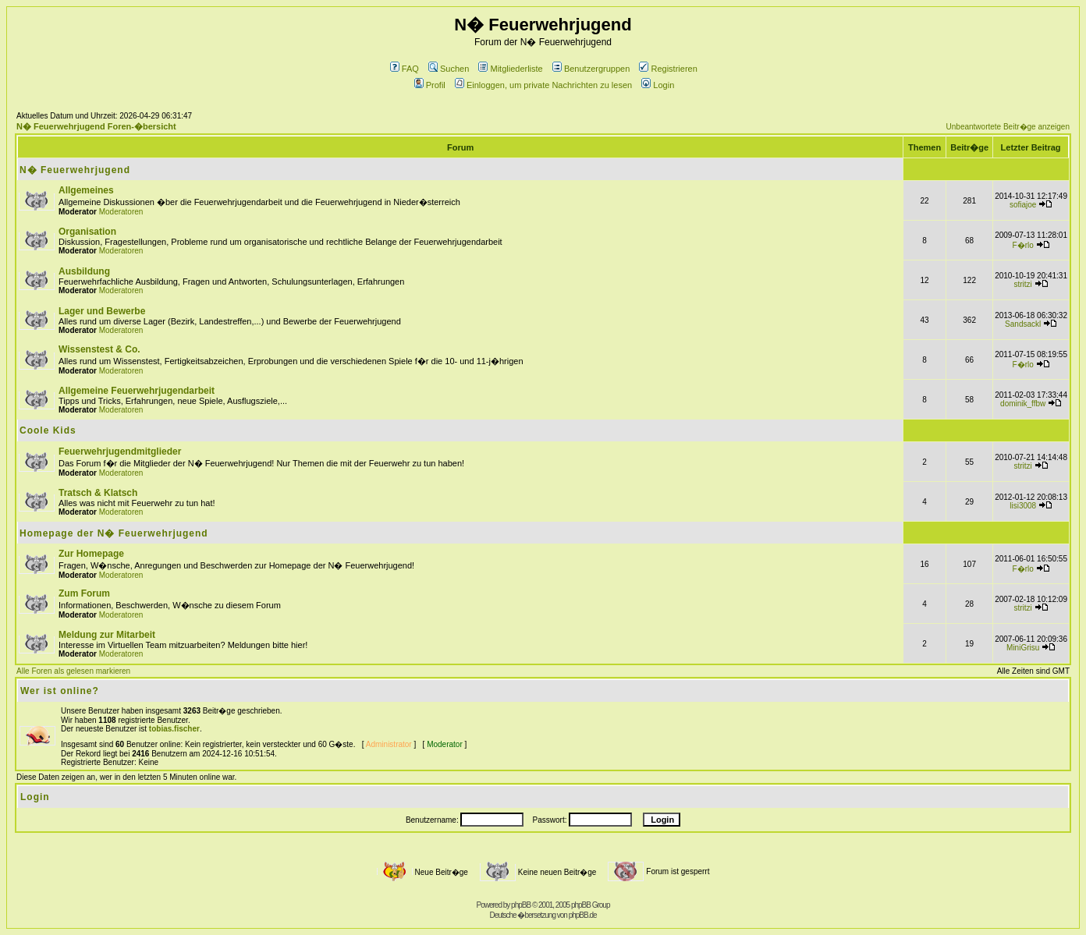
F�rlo (1023, 245)
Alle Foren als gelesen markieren (73, 671)
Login (657, 85)
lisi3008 (1023, 505)
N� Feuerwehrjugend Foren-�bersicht (96, 126)
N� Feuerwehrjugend (75, 170)
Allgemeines (86, 190)
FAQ (404, 68)
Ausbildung (84, 271)
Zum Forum (84, 593)
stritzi (1023, 284)
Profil (429, 85)
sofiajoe (1023, 204)
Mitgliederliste (510, 68)
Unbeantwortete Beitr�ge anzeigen (1008, 126)
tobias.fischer (174, 728)
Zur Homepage (91, 553)
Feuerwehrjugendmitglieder (120, 451)
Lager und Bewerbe (102, 311)
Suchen (448, 68)
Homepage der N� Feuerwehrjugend (114, 533)
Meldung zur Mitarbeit (107, 634)
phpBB (521, 905)
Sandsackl (1023, 324)
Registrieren (668, 68)
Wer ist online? (59, 690)
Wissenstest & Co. (99, 349)
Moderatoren (121, 211)
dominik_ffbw (1022, 403)
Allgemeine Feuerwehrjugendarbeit (137, 390)
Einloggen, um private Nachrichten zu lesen (543, 85)
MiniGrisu (1022, 647)
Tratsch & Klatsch (98, 492)
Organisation (87, 231)
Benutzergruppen (591, 68)
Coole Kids (48, 430)
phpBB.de (583, 915)
